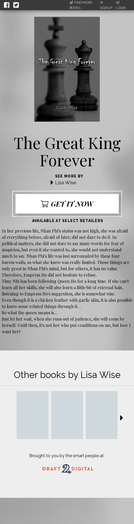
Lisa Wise (65, 182)
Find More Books (80, 5)
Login (121, 5)
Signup (106, 5)
